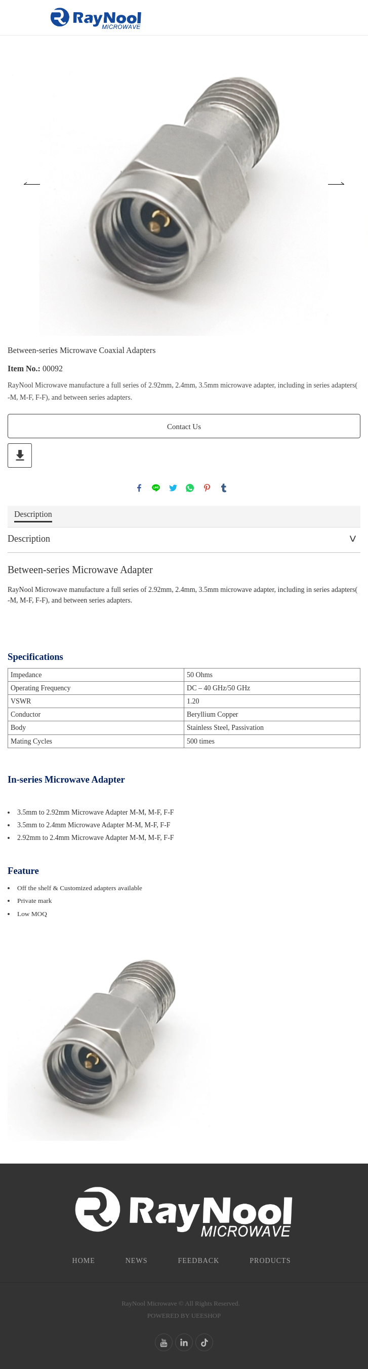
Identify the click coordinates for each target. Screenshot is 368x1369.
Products (270, 1261)
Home (83, 1261)
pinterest (207, 488)
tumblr (224, 488)
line (156, 488)
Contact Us (184, 427)
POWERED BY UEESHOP (184, 1315)
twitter (173, 488)
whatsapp (190, 488)
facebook (139, 488)
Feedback (198, 1261)
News (137, 1261)
